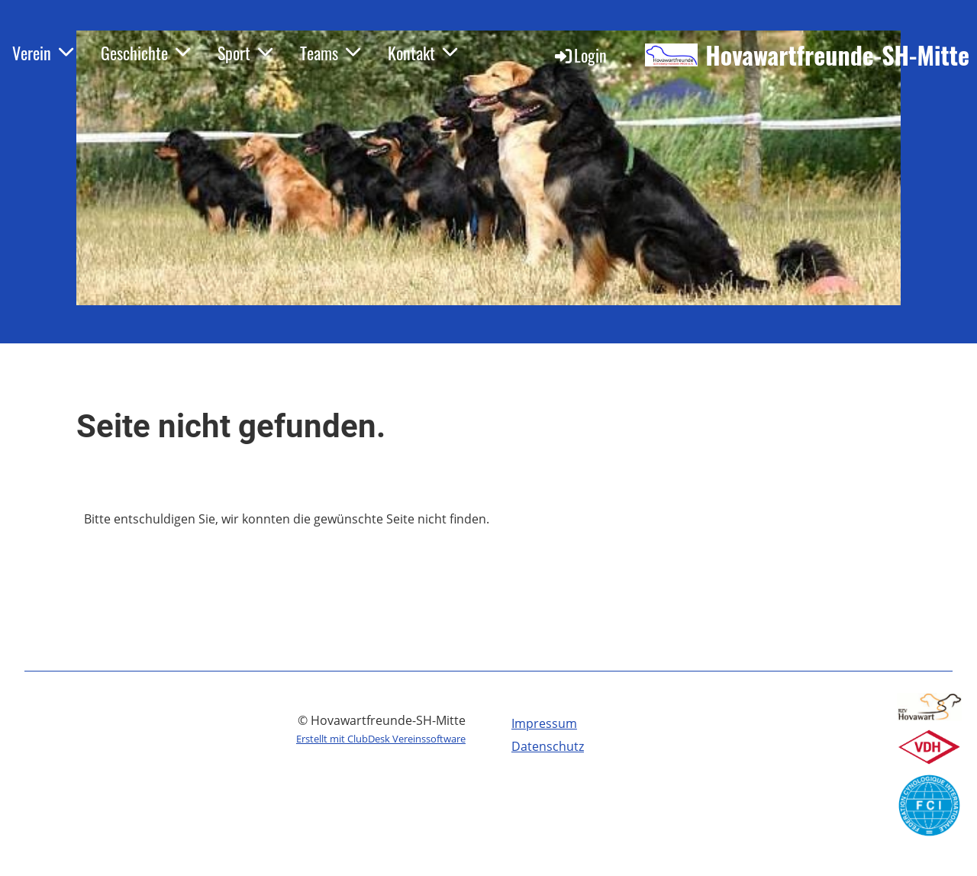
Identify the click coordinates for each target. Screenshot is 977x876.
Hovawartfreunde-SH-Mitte (837, 55)
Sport (245, 52)
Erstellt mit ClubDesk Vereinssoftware (381, 739)
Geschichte (145, 52)
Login (580, 55)
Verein (42, 52)
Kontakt (422, 52)
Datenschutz (547, 746)
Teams (330, 52)
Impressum (544, 723)
